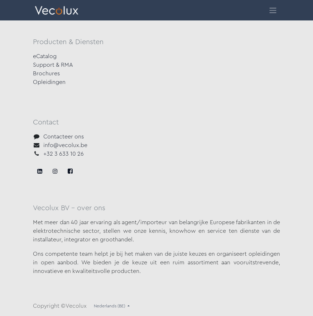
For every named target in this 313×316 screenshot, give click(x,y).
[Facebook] (39, 171)
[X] (55, 171)
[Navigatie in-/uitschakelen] (273, 10)
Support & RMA (53, 65)
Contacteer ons (63, 137)
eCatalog (45, 56)
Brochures (46, 73)
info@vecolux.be (65, 145)
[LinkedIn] (70, 171)
